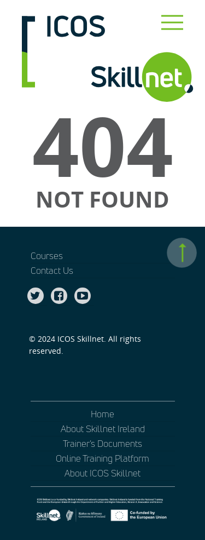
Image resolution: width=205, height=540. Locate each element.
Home (102, 413)
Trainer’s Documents (102, 443)
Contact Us (52, 270)
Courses (47, 255)
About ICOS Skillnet (102, 473)
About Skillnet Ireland (103, 428)
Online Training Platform (102, 458)
